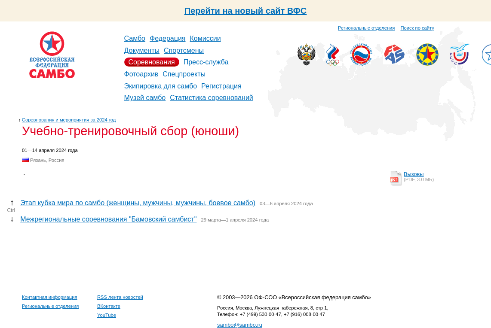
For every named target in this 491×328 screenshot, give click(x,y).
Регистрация (221, 86)
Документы (142, 50)
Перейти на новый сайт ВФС (245, 10)
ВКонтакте (108, 306)
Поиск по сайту (417, 27)
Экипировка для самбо (160, 86)
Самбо (135, 38)
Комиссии (205, 38)
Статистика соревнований (211, 97)
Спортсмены (184, 50)
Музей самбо (145, 97)
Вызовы (414, 174)
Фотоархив (141, 74)
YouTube (106, 315)
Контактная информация (49, 297)
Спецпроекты (184, 74)
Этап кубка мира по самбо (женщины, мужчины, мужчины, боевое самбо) (137, 203)
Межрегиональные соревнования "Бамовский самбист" (108, 219)
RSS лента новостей (120, 297)
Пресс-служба (206, 62)
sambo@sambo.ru (239, 325)
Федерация (168, 38)
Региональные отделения (366, 27)
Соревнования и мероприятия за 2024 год (69, 119)
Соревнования (152, 62)
